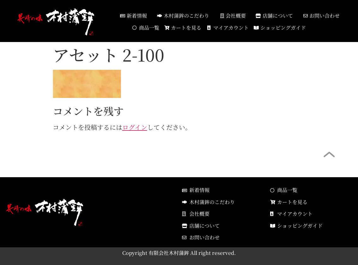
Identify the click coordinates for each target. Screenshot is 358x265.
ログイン (134, 127)
